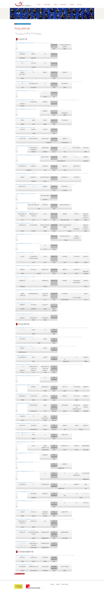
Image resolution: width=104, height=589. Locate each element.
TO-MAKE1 (33, 425)
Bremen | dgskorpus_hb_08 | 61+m (24, 223)
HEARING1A (45, 280)
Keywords (63, 4)
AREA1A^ (85, 425)
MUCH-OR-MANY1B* (33, 204)
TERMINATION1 (45, 532)
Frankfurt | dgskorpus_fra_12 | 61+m (24, 355)
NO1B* (45, 348)
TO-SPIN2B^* (22, 566)
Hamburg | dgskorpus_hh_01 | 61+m (24, 510)
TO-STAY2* (86, 147)
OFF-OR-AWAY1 (77, 147)
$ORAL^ (45, 92)
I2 (33, 72)
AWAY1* (45, 72)
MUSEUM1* (65, 186)
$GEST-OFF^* (45, 269)
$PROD (65, 157)
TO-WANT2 (45, 166)
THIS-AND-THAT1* (65, 236)
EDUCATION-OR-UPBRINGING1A (76, 407)
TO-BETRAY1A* (22, 166)
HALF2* (22, 512)
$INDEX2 (45, 455)
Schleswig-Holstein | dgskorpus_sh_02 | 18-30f (27, 384)
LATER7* (45, 357)
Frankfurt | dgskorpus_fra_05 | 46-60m (25, 193)
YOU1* (33, 445)
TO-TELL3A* (22, 138)
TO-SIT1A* (33, 512)
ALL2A (45, 256)
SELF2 (22, 120)
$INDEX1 (45, 102)
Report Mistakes (19, 573)
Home (38, 4)
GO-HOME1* (65, 83)
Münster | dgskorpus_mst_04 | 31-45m (25, 109)
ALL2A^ (22, 256)
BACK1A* (85, 256)
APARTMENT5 (85, 445)
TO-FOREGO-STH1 (33, 83)
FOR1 (33, 434)
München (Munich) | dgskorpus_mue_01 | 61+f (27, 145)
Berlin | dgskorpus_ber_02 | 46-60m (24, 43)
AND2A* (65, 138)
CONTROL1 (77, 177)
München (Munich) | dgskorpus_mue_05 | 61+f (27, 364)
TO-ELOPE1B (76, 386)
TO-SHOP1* (77, 256)
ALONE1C (76, 445)
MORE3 (65, 214)
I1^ (22, 83)
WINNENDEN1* (65, 532)
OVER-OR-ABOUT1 (33, 138)
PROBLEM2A (45, 147)
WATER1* (22, 104)
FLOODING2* (33, 102)
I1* (22, 63)
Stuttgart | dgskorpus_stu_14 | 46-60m (25, 432)
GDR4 (33, 120)
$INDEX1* (22, 370)
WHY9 (76, 425)
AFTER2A (64, 256)
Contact (52, 584)
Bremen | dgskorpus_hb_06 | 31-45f (24, 100)
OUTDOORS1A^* (22, 357)
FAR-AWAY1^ (76, 229)
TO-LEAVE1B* (45, 566)
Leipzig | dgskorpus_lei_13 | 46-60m (24, 252)
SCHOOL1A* (22, 532)
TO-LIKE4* (33, 304)
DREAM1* (22, 304)
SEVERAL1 (45, 493)
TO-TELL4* (33, 269)
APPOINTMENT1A (45, 177)
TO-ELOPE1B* (85, 473)
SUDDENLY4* (45, 386)
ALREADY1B (33, 557)
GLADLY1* (45, 304)
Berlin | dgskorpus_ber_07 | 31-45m (24, 70)
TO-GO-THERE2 (77, 297)
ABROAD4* (86, 271)
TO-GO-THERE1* (64, 566)
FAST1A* (76, 214)
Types (55, 4)
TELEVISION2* (33, 225)
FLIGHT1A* (77, 269)
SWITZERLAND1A (45, 195)
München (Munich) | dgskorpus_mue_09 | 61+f (27, 375)
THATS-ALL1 (33, 521)
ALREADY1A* (64, 445)
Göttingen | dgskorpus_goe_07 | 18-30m (25, 202)
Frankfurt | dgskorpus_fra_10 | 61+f (24, 81)
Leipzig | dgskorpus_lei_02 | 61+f (23, 234)
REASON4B (65, 405)
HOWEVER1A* (33, 318)
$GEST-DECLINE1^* (65, 204)
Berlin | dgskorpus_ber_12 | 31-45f (24, 327)
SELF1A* (64, 386)
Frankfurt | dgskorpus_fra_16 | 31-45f (25, 90)
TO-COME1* (65, 120)
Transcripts (47, 4)
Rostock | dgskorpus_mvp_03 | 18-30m (25, 164)
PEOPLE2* (45, 204)
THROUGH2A (22, 225)
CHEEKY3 (22, 416)
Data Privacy (64, 584)
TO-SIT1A (85, 502)
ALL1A (45, 214)
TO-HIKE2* (65, 293)
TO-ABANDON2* (45, 484)
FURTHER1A (45, 318)
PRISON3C (22, 54)
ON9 (86, 484)
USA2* (85, 293)
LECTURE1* (22, 339)
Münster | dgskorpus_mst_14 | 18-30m (25, 136)
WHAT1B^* (22, 425)
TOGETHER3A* (33, 405)
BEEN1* (34, 54)
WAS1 (45, 405)
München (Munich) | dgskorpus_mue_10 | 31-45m (28, 155)
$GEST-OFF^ (76, 166)
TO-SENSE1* (45, 557)
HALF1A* (22, 557)
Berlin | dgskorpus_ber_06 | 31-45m (24, 52)
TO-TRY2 (33, 63)
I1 (45, 83)
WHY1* (45, 425)
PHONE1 (64, 280)
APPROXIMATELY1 (33, 293)
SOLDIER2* (33, 493)
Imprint (58, 584)
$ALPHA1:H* (22, 186)
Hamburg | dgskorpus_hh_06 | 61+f (24, 564)
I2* (45, 54)
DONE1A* (64, 72)
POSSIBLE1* (64, 113)
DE (78, 4)
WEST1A (64, 166)
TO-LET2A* (77, 396)
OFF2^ (33, 357)
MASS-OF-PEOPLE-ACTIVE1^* (86, 215)
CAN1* (33, 329)
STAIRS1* (85, 357)
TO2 (65, 495)
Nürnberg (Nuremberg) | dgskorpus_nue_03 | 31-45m (29, 184)
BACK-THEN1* (45, 157)
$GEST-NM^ (86, 493)
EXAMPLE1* (65, 177)
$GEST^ (22, 348)
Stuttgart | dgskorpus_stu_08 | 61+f (24, 302)
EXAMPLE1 (33, 177)
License (72, 4)
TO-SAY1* (22, 129)
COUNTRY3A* (45, 138)
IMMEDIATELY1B (33, 566)
